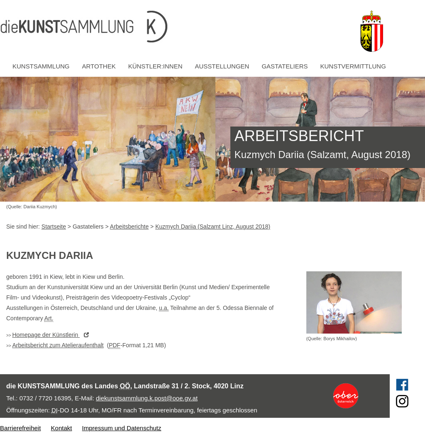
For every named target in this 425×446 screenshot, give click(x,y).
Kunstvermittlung (353, 66)
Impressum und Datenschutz (121, 427)
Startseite (54, 226)
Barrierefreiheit (20, 427)
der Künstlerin (52, 334)
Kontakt (61, 427)
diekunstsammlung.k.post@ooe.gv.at (147, 398)
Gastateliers (284, 66)
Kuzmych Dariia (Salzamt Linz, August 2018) (212, 226)
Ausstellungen (222, 66)
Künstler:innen (155, 66)
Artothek (99, 66)
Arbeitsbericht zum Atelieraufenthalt (57, 345)
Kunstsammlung (41, 66)
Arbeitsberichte (129, 226)
